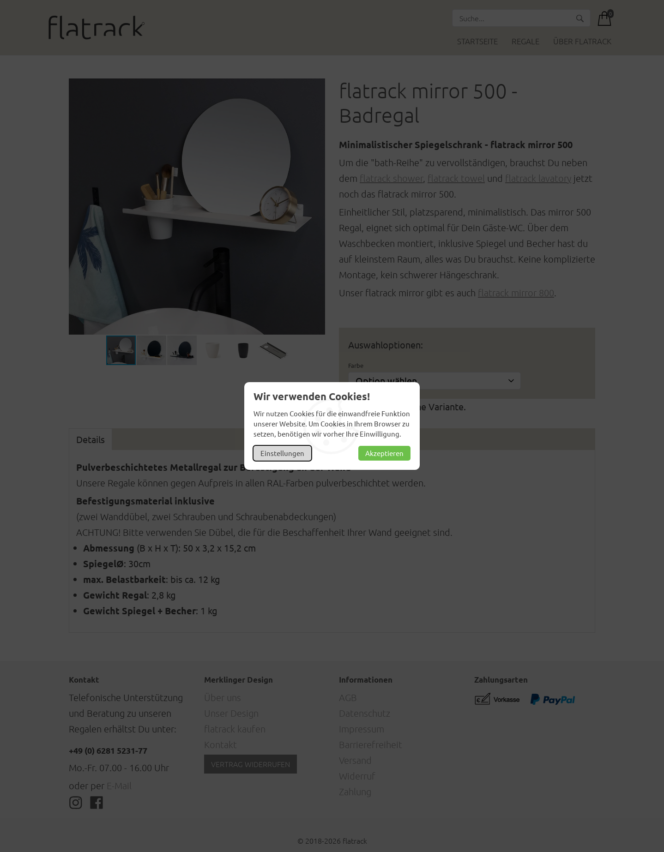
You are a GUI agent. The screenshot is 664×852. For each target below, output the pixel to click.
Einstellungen (282, 453)
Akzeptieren (384, 453)
